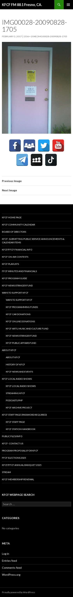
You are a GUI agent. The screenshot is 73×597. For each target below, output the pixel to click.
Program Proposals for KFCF (20, 450)
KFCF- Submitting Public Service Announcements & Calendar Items (33, 240)
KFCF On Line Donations (20, 321)
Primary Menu (68, 4)
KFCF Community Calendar (18, 224)
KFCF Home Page (12, 217)
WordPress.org (11, 574)
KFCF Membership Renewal (18, 479)
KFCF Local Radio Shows (17, 378)
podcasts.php (14, 400)
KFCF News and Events (19, 371)
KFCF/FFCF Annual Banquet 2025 (21, 465)
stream (6, 472)
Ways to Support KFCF (15, 292)
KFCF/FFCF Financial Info (17, 249)
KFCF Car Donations (18, 314)
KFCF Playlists (10, 264)
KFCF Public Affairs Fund (21, 342)
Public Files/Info (12, 436)
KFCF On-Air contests (15, 256)
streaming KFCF (15, 393)
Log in (5, 553)
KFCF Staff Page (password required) (24, 414)
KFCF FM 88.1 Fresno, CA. (22, 5)
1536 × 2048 (29, 36)
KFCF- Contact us (12, 443)
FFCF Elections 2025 (14, 457)
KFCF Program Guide (14, 278)
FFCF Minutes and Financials (19, 271)
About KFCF (9, 350)
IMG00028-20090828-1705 (52, 36)
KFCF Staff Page (15, 421)
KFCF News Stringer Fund (17, 285)
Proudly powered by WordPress (18, 592)
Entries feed (9, 560)
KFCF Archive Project (19, 407)
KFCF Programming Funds (22, 307)
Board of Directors (14, 231)
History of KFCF (15, 364)
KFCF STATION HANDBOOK (20, 429)
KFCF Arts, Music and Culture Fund (27, 328)
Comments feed (12, 567)
